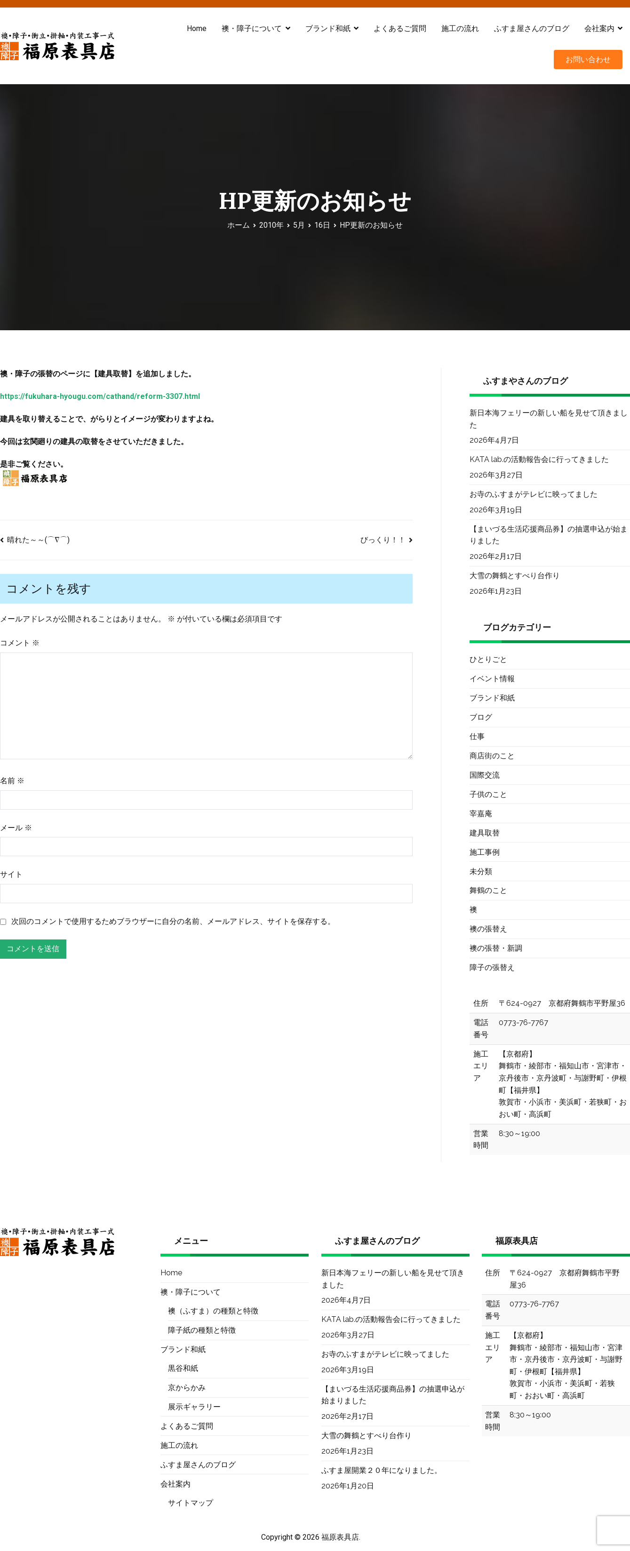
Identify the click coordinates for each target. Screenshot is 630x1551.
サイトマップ (190, 1502)
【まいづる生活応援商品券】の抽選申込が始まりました (549, 535)
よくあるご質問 (400, 28)
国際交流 (485, 775)
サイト (11, 874)
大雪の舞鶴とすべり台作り (515, 575)
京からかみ (187, 1387)
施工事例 (485, 852)
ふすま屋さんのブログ (531, 28)
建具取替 (485, 832)
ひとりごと (488, 659)
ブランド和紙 (328, 28)
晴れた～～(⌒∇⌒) (38, 539)
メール (16, 827)
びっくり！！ (383, 539)
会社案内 (599, 28)
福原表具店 (340, 1537)
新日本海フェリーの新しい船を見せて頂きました (549, 419)
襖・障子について (252, 28)
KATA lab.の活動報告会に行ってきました (539, 459)
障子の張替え (492, 967)
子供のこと (488, 794)
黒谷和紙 (183, 1368)
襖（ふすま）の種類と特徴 (213, 1310)
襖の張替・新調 (496, 948)
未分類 (481, 871)
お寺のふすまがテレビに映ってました (534, 494)
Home (197, 28)
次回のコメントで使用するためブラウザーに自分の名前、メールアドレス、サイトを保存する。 (173, 921)
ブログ (481, 717)
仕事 (477, 736)
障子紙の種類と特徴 (202, 1330)
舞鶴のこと (488, 890)
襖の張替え (488, 928)
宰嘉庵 (481, 813)
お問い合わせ (588, 59)
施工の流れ (460, 28)
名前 (12, 780)
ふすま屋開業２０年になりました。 (381, 1470)
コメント (20, 642)
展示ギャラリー (194, 1406)
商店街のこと (492, 755)
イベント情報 (492, 678)
